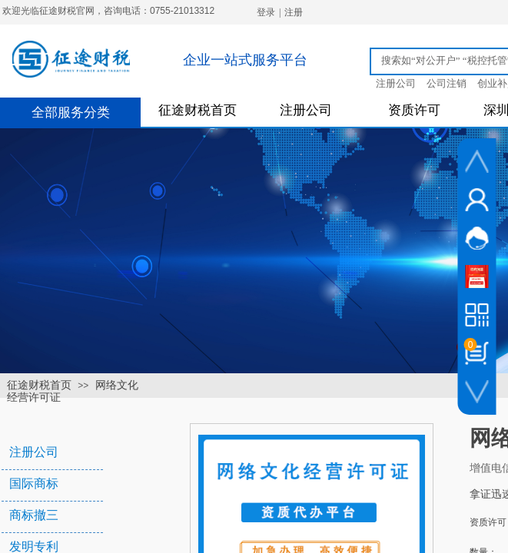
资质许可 (414, 110)
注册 (293, 12)
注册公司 (306, 110)
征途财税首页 (197, 110)
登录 (266, 12)
